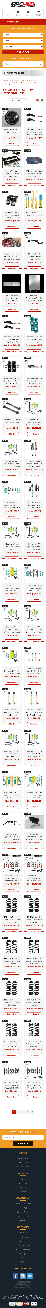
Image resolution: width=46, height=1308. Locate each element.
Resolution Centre (23, 1167)
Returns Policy (23, 1212)
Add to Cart (12, 144)
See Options (34, 144)
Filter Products (15, 73)
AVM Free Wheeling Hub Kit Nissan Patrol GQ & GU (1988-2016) (12, 215)
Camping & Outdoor (23, 1250)
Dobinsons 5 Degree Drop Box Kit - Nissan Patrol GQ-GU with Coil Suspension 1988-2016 (12, 383)
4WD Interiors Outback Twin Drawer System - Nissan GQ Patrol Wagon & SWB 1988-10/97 (34, 176)
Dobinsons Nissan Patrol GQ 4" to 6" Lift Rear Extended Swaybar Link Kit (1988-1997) (12, 715)
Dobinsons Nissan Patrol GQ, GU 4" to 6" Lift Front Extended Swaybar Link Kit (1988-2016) (34, 715)
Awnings (23, 1241)
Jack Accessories (23, 1245)
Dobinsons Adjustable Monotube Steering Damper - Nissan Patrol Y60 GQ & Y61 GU (34, 383)
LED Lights (23, 1254)
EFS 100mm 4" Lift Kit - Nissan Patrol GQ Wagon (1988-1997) (12, 878)
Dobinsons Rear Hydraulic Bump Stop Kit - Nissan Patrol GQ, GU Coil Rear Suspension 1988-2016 (12, 839)
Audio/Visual (23, 1233)
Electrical (23, 1258)
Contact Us (23, 1192)
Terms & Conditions (23, 1204)
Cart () (38, 13)
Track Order (23, 1163)
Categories (13, 22)
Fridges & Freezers (23, 1237)
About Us (23, 1183)
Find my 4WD (23, 52)
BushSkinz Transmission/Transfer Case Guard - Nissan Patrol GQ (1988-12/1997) (34, 301)
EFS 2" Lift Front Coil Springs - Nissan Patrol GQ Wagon (11, 919)
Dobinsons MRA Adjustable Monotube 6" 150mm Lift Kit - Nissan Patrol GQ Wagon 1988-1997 (12, 591)
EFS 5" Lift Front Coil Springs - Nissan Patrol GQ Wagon (11, 1044)
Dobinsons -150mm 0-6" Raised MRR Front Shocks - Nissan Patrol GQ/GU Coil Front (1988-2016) (34, 135)
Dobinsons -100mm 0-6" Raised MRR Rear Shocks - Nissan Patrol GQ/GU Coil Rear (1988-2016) (12, 342)
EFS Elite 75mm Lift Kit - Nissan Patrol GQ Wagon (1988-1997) (34, 1085)
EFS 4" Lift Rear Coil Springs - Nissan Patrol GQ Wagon (34, 1002)
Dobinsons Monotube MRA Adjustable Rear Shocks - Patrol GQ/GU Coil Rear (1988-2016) (34, 466)
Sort (5, 100)
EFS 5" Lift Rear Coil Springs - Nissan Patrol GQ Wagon (34, 1044)
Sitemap (23, 1221)
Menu (8, 13)
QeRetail (40, 1298)
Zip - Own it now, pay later (23, 1159)
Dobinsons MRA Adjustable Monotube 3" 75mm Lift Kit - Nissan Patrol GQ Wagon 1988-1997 (12, 549)
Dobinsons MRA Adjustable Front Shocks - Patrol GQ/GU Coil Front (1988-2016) (34, 508)
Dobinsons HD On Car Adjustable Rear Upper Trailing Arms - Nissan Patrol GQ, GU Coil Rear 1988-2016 (12, 425)
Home (23, 1179)
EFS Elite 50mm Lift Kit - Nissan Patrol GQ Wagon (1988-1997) (11, 1085)
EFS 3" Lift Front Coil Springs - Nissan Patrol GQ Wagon (11, 961)
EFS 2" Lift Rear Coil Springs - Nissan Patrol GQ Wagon (34, 919)
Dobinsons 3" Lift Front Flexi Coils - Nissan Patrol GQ (34, 339)
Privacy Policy (23, 1208)
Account (28, 13)
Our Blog (23, 1187)
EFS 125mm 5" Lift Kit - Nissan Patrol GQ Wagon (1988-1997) (34, 878)
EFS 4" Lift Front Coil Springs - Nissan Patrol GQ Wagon (11, 1002)
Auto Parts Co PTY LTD (28, 1296)
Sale (23, 1262)
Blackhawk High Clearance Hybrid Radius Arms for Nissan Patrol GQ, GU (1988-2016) (34, 259)
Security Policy (23, 1216)
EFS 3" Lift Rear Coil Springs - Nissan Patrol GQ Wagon (34, 961)
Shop (18, 13)
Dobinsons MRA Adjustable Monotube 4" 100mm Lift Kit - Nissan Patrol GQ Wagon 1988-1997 (34, 549)
